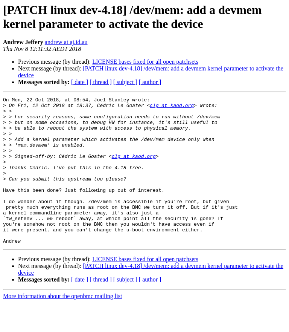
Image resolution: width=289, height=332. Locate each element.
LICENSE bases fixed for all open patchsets (145, 61)
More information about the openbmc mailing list (62, 325)
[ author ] (150, 82)
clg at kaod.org (172, 107)
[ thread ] (101, 82)
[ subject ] (125, 82)
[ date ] (79, 82)
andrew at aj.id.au (66, 42)
